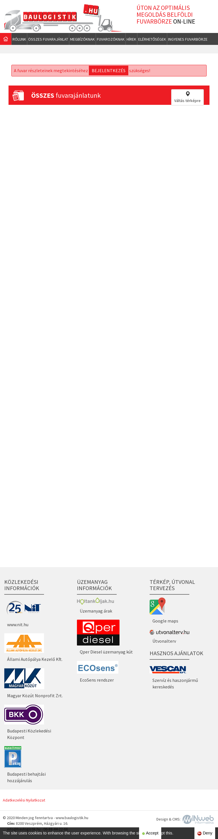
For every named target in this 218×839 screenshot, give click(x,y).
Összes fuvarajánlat (48, 39)
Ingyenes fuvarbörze (187, 39)
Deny (204, 833)
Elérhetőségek (152, 39)
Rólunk (19, 39)
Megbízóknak (82, 39)
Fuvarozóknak (111, 39)
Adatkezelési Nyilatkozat (24, 800)
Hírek (131, 39)
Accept (150, 833)
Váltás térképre (187, 97)
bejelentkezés (108, 70)
